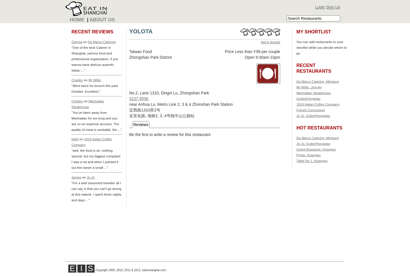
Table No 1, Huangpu (312, 161)
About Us (102, 20)
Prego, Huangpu (308, 155)
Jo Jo (91, 177)
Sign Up (333, 7)
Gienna (76, 42)
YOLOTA (141, 31)
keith (75, 139)
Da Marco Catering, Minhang (317, 81)
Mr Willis (95, 80)
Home (77, 20)
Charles (77, 80)
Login (320, 7)
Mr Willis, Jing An (309, 87)
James (76, 177)
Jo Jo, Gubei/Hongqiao (313, 115)
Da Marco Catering (102, 42)
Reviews (140, 124)
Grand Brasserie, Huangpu (316, 149)
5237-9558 (138, 98)
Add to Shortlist (270, 42)
